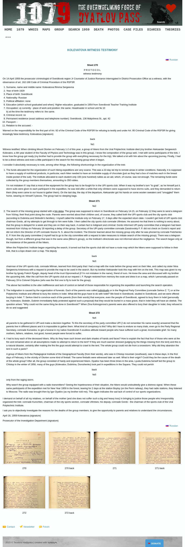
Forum (46, 526)
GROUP (59, 29)
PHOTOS (113, 29)
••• (8, 37)
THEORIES (172, 29)
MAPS (46, 29)
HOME (8, 29)
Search (161, 22)
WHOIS (33, 29)
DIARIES (154, 29)
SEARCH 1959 (79, 29)
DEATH (99, 29)
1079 (20, 29)
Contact (11, 526)
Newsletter (29, 526)
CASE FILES (133, 29)
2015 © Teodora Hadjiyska (19, 542)
